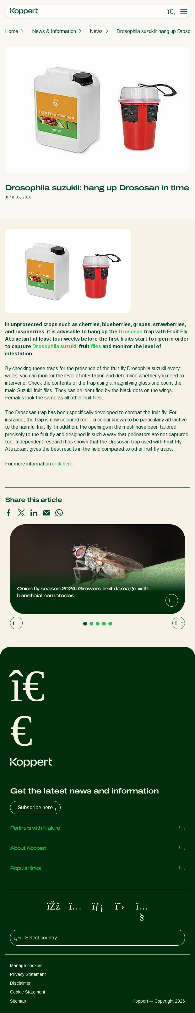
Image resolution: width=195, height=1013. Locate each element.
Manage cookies (26, 965)
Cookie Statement (27, 991)
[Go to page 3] (98, 624)
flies (96, 346)
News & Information (54, 31)
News (96, 31)
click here (62, 463)
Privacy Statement (28, 974)
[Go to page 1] (85, 624)
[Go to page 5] (110, 624)
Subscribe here (38, 808)
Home (11, 31)
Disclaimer (20, 983)
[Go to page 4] (104, 624)
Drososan (131, 331)
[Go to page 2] (91, 624)
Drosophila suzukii (55, 346)
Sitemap (18, 1001)
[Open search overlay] (171, 11)
